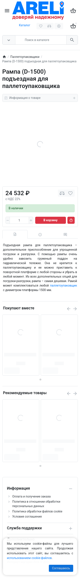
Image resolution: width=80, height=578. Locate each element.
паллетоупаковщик (63, 285)
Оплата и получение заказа (31, 496)
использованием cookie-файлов (29, 558)
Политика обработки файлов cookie (37, 511)
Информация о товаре (40, 98)
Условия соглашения (27, 516)
